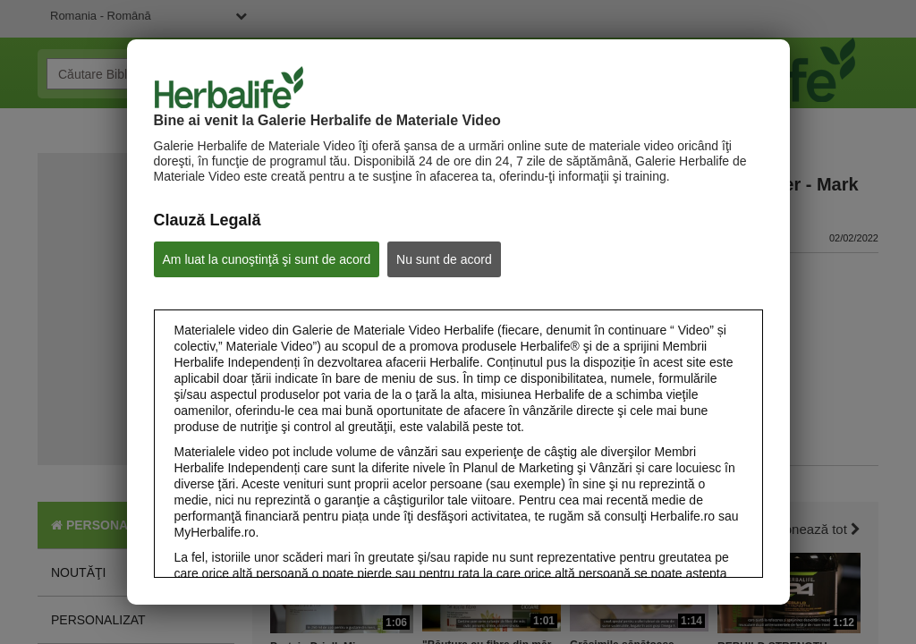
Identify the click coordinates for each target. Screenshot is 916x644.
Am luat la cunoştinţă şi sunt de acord (267, 259)
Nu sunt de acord (444, 259)
